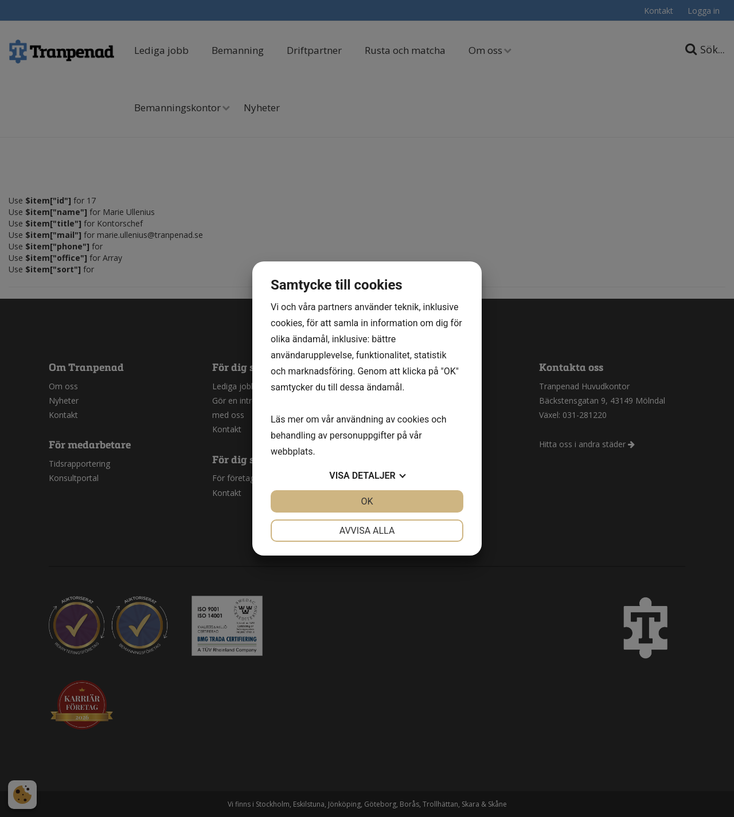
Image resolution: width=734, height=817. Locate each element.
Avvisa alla (367, 530)
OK (367, 501)
